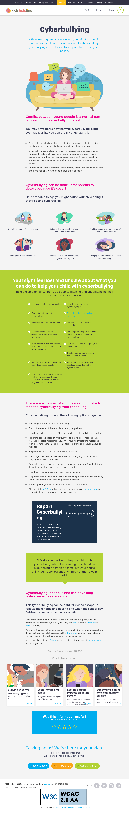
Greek (87, 807)
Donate (90, 2)
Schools (71, 2)
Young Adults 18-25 (47, 2)
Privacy (99, 2)
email (29, 625)
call (75, 622)
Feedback (109, 2)
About (81, 2)
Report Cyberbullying (80, 513)
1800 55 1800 (37, 765)
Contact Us (15, 787)
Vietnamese (72, 807)
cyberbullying (90, 489)
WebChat (91, 622)
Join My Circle (63, 765)
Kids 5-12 (19, 2)
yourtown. (48, 784)
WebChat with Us (90, 765)
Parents (62, 2)
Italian (80, 807)
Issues (99, 10)
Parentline (72, 633)
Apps (111, 10)
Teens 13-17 (31, 2)
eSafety (47, 489)
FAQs (87, 10)
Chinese (58, 807)
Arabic (64, 807)
